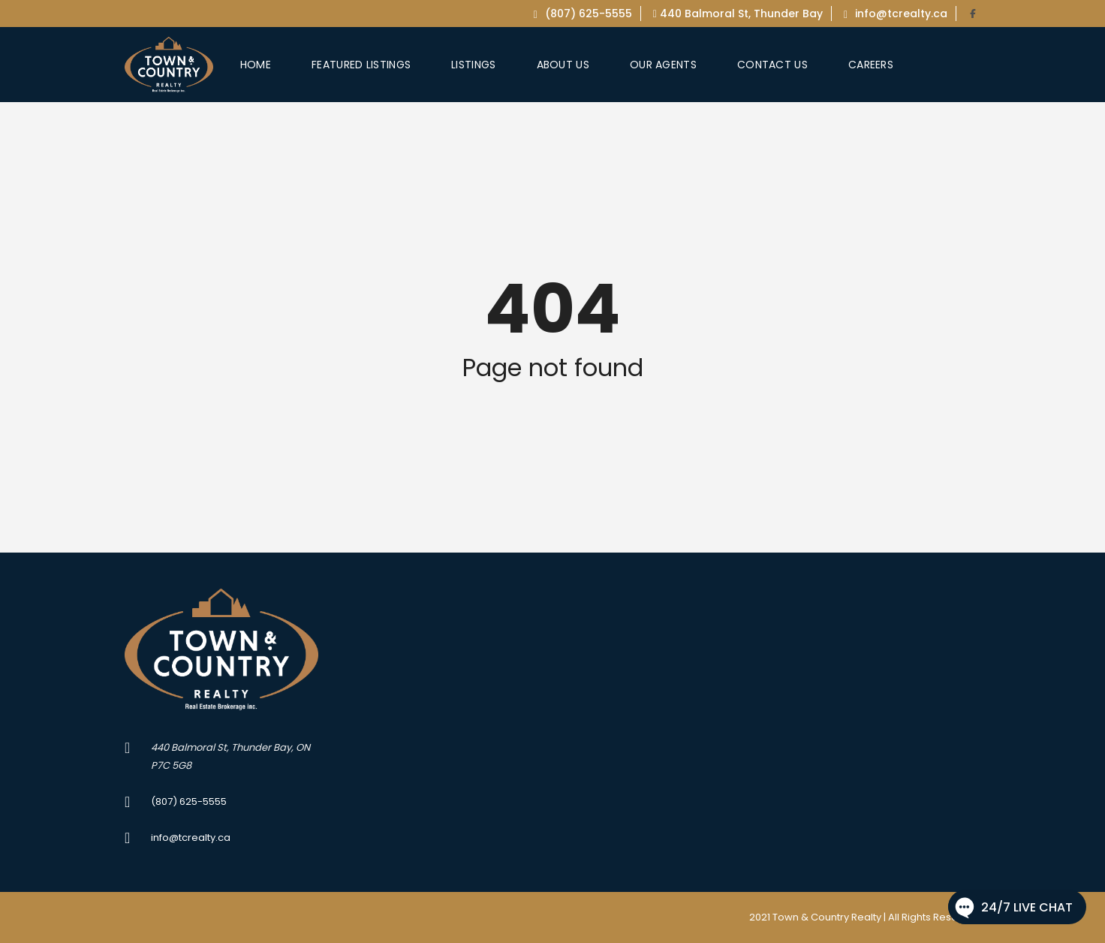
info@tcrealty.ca (895, 13)
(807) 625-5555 (583, 13)
